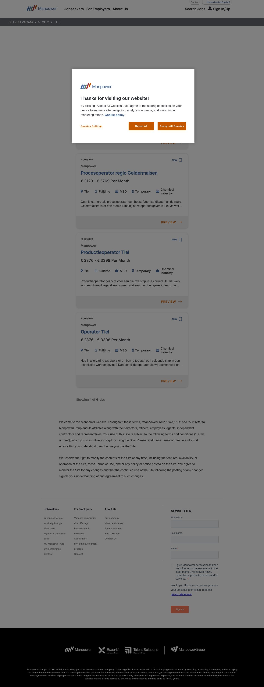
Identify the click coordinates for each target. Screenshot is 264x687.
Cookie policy (114, 115)
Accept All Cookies (172, 126)
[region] (133, 106)
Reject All (141, 126)
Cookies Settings (91, 126)
